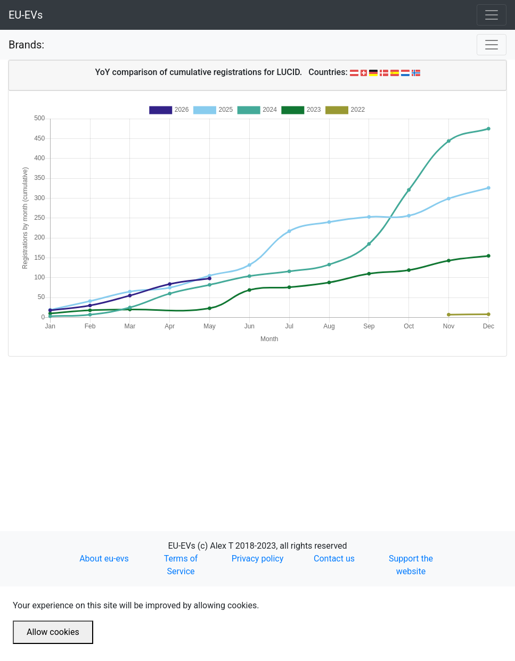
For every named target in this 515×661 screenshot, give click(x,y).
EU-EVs (26, 15)
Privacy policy (258, 558)
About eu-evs (104, 558)
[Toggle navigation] (491, 15)
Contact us (334, 558)
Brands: (26, 44)
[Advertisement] (257, 431)
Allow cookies (53, 632)
